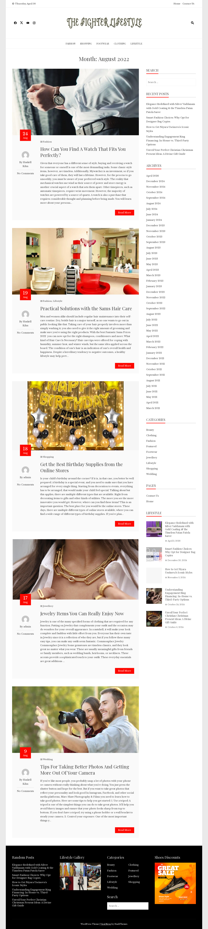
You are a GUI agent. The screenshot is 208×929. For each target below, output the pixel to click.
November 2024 (155, 186)
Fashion (70, 43)
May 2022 (152, 330)
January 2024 (154, 220)
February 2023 (154, 280)
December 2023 (155, 225)
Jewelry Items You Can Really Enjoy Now (82, 613)
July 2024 (151, 209)
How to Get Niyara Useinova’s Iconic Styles (178, 570)
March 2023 (153, 275)
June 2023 (152, 258)
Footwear (102, 43)
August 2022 (153, 314)
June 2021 (151, 391)
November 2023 (155, 231)
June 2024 (152, 214)
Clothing (120, 43)
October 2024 (154, 192)
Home (177, 3)
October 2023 (154, 236)
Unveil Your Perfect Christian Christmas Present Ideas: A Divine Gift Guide (178, 617)
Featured (151, 446)
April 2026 (152, 175)
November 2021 (155, 363)
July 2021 (151, 386)
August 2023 (153, 247)
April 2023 (152, 269)
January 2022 (154, 352)
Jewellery (48, 606)
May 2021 (151, 397)
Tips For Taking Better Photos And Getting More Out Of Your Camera (84, 769)
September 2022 (155, 308)
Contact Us (188, 3)
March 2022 (153, 341)
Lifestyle (136, 43)
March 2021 (153, 408)
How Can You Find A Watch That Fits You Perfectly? (83, 152)
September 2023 (155, 242)
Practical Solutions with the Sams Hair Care (86, 308)
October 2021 (154, 369)
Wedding (48, 759)
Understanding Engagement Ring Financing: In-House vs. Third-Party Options (167, 140)
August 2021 (153, 380)
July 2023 (151, 253)
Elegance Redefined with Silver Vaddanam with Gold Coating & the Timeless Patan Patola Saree (170, 108)
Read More (124, 212)
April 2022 (152, 336)
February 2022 (154, 347)
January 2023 (154, 286)
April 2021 (152, 402)
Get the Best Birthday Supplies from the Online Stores (81, 467)
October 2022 (154, 303)
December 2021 (155, 358)
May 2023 (152, 264)
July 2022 (151, 319)
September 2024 (155, 197)
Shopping (86, 43)
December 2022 (155, 292)
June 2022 (152, 325)
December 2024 (155, 181)
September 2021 (155, 374)
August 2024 (153, 203)
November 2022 (155, 297)
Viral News (106, 924)
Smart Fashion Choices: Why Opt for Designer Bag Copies (180, 552)
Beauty (150, 429)
